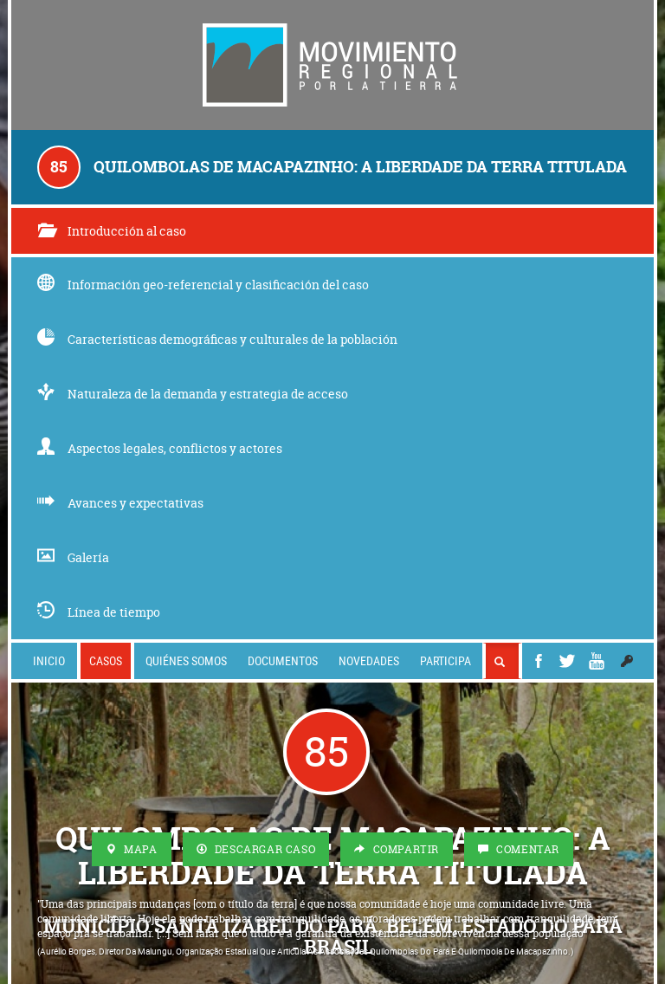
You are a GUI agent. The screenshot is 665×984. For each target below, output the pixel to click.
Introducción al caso (111, 231)
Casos (105, 660)
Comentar (518, 849)
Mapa (132, 849)
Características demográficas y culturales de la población (217, 339)
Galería (73, 557)
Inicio (49, 660)
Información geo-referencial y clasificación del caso (203, 284)
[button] (627, 661)
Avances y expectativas (120, 503)
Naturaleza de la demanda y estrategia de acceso (192, 394)
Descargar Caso (256, 849)
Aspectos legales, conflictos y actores (159, 448)
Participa (445, 660)
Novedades (369, 660)
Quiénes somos (186, 660)
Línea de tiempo (98, 612)
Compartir (396, 849)
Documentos (283, 660)
